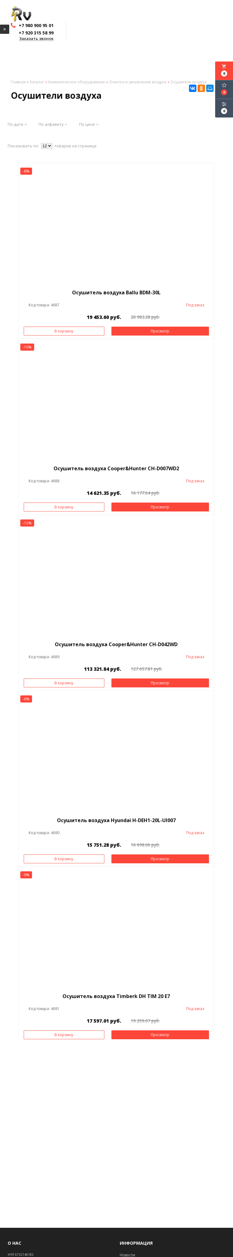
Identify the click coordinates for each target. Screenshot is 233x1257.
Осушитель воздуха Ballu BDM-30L (116, 292)
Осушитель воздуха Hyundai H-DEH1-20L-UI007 (116, 820)
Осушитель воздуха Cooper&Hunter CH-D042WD (116, 644)
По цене (88, 124)
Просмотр (160, 331)
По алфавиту (52, 124)
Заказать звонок (36, 39)
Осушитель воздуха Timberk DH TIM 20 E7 (116, 996)
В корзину (63, 331)
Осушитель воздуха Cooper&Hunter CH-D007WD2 (116, 468)
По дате (17, 124)
